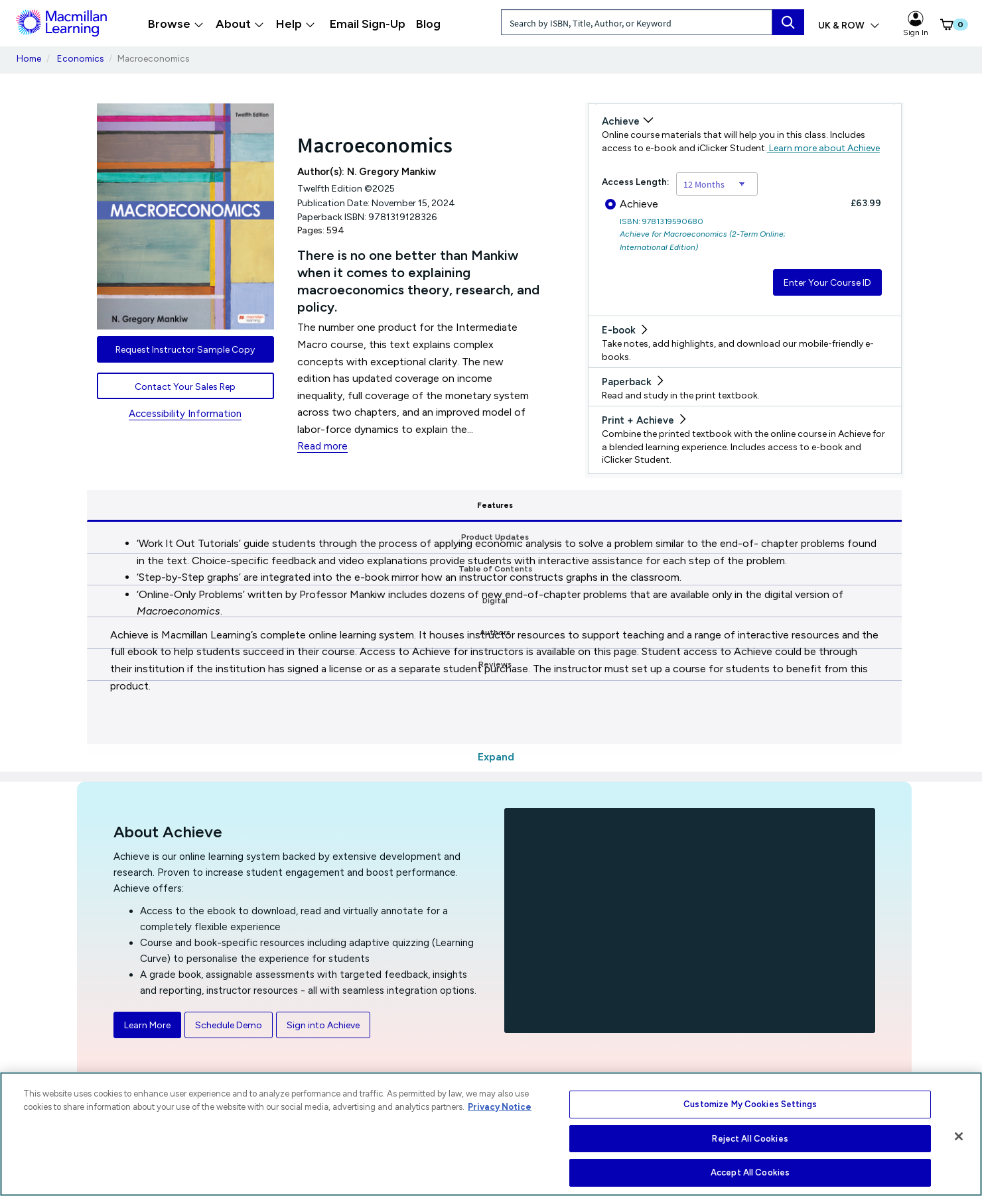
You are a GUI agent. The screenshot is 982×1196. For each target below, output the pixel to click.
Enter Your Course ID (827, 282)
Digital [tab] (568, 505)
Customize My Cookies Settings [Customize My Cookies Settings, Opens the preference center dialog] (750, 1104)
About (240, 24)
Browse (176, 24)
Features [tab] (157, 505)
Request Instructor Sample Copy (185, 349)
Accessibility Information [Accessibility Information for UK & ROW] (185, 414)
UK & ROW (849, 25)
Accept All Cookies (750, 1172)
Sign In (915, 24)
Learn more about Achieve (823, 148)
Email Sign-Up (367, 24)
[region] (491, 1134)
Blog (428, 24)
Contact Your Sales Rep (185, 386)
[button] (943, 24)
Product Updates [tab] (294, 505)
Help (295, 24)
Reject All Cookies (750, 1139)
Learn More (147, 1025)
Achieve (631, 204)
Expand (496, 756)
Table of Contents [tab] (433, 505)
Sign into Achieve (323, 1025)
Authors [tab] (699, 505)
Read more (322, 446)
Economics (80, 58)
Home (29, 58)
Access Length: (635, 181)
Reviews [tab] (834, 505)
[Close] (958, 1136)
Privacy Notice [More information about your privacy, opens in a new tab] (499, 1107)
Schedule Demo (228, 1025)
